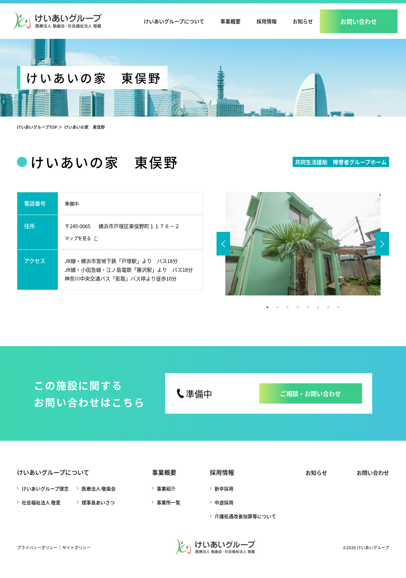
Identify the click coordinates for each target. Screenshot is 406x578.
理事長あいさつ (98, 509)
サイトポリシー (76, 554)
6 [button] (318, 314)
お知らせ (303, 21)
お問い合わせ (371, 479)
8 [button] (338, 314)
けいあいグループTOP (37, 134)
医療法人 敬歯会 (99, 495)
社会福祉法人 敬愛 (41, 509)
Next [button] (382, 250)
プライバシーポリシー (37, 554)
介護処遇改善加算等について (242, 523)
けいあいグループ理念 (45, 495)
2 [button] (277, 314)
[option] (303, 250)
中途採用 (220, 509)
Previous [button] (223, 250)
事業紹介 (164, 495)
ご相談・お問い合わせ (310, 400)
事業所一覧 (167, 509)
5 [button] (307, 314)
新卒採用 (220, 495)
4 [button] (297, 314)
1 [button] (267, 314)
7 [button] (328, 314)
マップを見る (79, 245)
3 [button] (287, 314)
